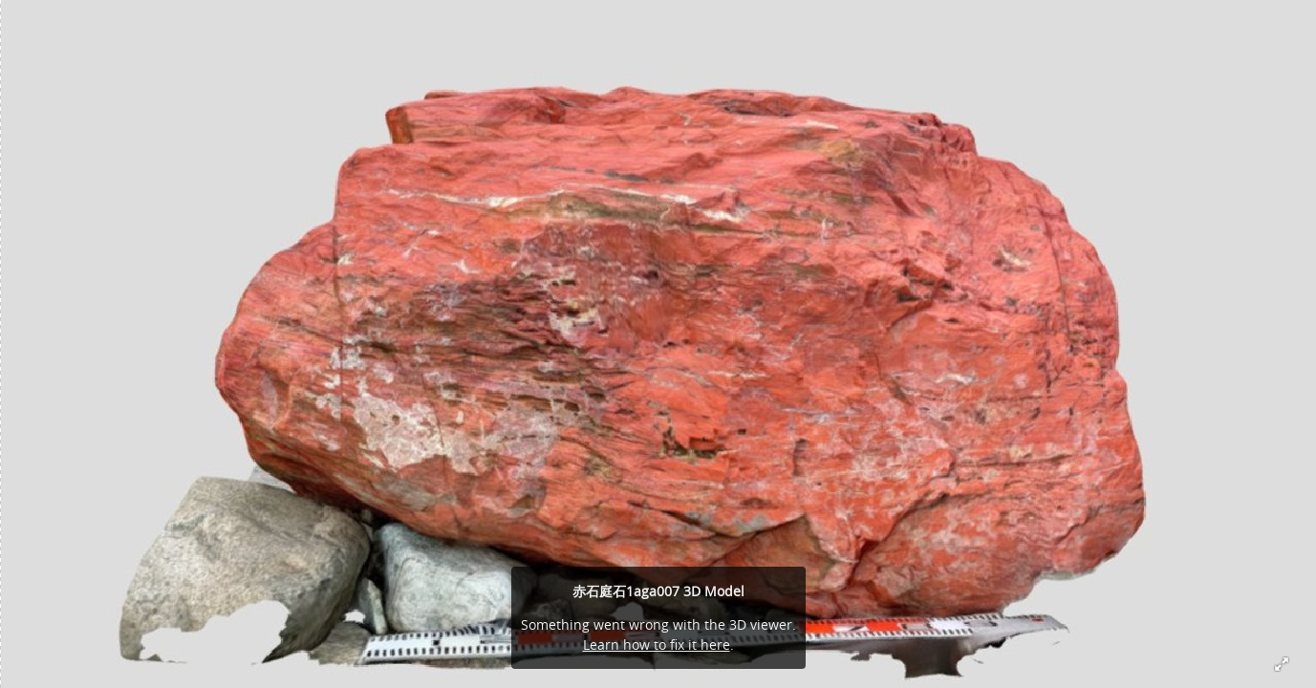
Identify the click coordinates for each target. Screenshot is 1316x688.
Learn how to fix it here (656, 644)
